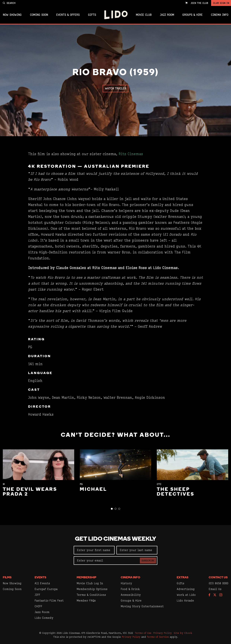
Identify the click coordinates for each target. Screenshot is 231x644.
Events (40, 577)
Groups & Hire (192, 14)
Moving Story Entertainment (142, 606)
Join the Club (199, 2)
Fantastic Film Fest (49, 600)
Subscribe (148, 560)
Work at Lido (186, 595)
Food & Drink (130, 589)
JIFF (37, 595)
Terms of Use (143, 632)
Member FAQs (86, 600)
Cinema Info (219, 14)
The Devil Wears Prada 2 (30, 492)
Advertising (186, 589)
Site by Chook (183, 632)
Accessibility (131, 595)
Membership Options (92, 589)
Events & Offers (68, 14)
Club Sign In (221, 2)
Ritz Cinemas (131, 154)
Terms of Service (158, 636)
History (126, 583)
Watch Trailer (115, 88)
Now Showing (12, 14)
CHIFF (38, 606)
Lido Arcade (185, 600)
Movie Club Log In (90, 583)
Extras (182, 577)
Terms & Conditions (91, 595)
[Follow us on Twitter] (214, 595)
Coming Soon (39, 14)
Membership (86, 577)
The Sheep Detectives (175, 492)
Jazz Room (167, 14)
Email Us (215, 589)
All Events (42, 583)
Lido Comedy (44, 618)
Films (7, 577)
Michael (93, 489)
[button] (112, 509)
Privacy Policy (162, 632)
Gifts (92, 14)
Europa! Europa (46, 589)
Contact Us (218, 577)
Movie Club (144, 14)
